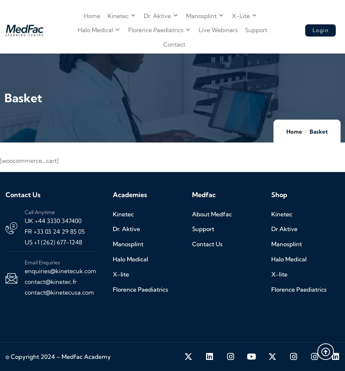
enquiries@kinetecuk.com (60, 271)
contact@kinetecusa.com (59, 292)
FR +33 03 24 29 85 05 (55, 231)
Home (294, 131)
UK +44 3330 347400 (53, 220)
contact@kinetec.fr (51, 281)
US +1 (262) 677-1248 (53, 242)
